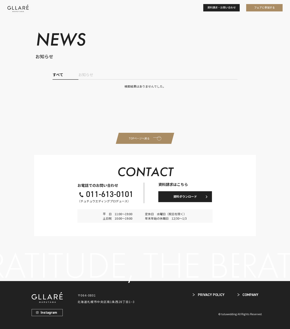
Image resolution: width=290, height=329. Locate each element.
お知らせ (85, 74)
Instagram (49, 312)
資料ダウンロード (185, 196)
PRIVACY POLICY (211, 295)
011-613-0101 (109, 195)
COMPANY (250, 295)
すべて (58, 74)
